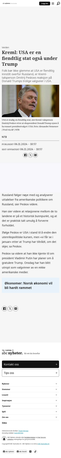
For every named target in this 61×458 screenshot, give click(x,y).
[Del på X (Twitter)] (30, 155)
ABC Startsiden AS (43, 444)
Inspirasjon (7, 400)
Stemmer (6, 389)
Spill (4, 411)
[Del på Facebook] (25, 155)
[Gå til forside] (10, 3)
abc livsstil (22, 451)
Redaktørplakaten (30, 437)
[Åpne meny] (53, 3)
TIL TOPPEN (7, 350)
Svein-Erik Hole (18, 433)
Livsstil (5, 395)
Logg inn (44, 3)
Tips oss (9, 373)
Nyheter (5, 384)
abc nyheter (10, 451)
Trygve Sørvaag (23, 431)
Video (4, 423)
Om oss (5, 417)
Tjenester (6, 406)
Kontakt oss (11, 364)
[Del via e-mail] (35, 155)
